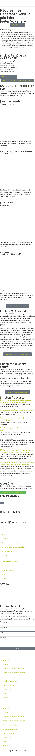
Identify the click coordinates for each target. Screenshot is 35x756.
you (16, 593)
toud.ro (28, 590)
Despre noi (5, 539)
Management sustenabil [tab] (7, 65)
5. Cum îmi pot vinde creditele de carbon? (13, 438)
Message (3, 637)
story (3, 595)
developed (12, 590)
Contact (4, 578)
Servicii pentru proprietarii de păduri (14, 673)
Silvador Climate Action (9, 551)
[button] (17, 401)
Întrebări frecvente (8, 570)
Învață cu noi (6, 566)
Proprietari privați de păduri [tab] (8, 61)
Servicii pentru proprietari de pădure (13, 547)
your (27, 593)
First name (3, 622)
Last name (3, 627)
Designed (29, 587)
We (5, 593)
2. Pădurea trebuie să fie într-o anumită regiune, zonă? (17, 410)
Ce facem (5, 555)
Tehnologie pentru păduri (10, 562)
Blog (3, 574)
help (11, 593)
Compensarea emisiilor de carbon (12, 543)
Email (1, 632)
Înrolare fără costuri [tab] (6, 63)
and (2, 590)
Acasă (4, 534)
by (21, 590)
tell (22, 593)
